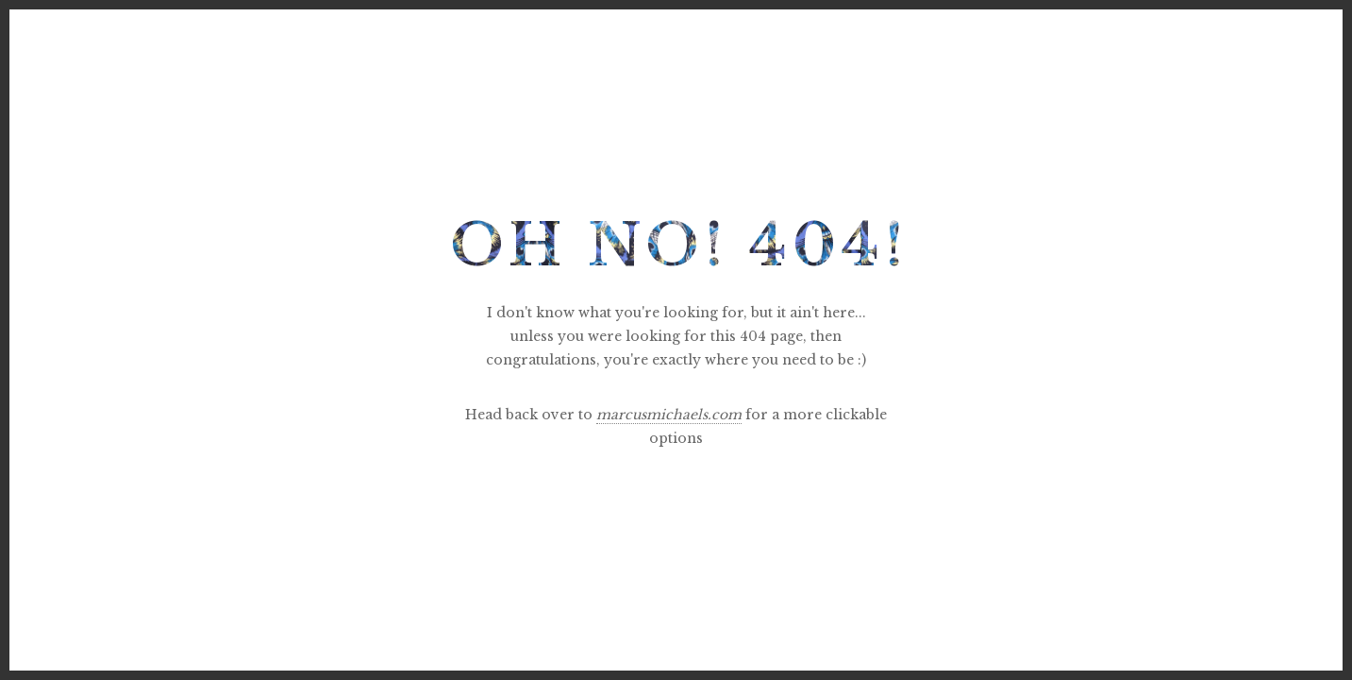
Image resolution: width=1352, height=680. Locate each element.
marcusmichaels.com (669, 414)
